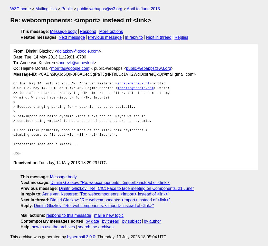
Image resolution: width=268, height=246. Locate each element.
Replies (181, 37)
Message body (63, 31)
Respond (88, 31)
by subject (131, 221)
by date (92, 221)
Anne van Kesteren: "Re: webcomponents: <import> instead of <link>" (105, 194)
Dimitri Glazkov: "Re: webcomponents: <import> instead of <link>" (110, 182)
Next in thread (158, 37)
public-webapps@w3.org (99, 9)
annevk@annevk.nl (76, 63)
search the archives (96, 227)
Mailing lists (46, 9)
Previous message (105, 37)
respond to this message (68, 215)
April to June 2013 (143, 9)
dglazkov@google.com (78, 51)
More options (111, 31)
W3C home (20, 9)
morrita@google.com (70, 68)
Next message (72, 37)
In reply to (134, 37)
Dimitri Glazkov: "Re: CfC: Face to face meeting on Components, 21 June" (126, 188)
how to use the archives (53, 227)
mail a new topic (109, 215)
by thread (110, 221)
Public (67, 9)
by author (152, 221)
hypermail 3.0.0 (81, 237)
